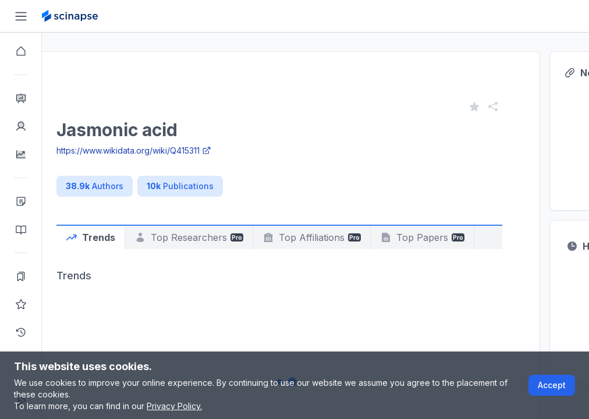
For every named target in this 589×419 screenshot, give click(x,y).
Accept (552, 385)
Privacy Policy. (174, 406)
